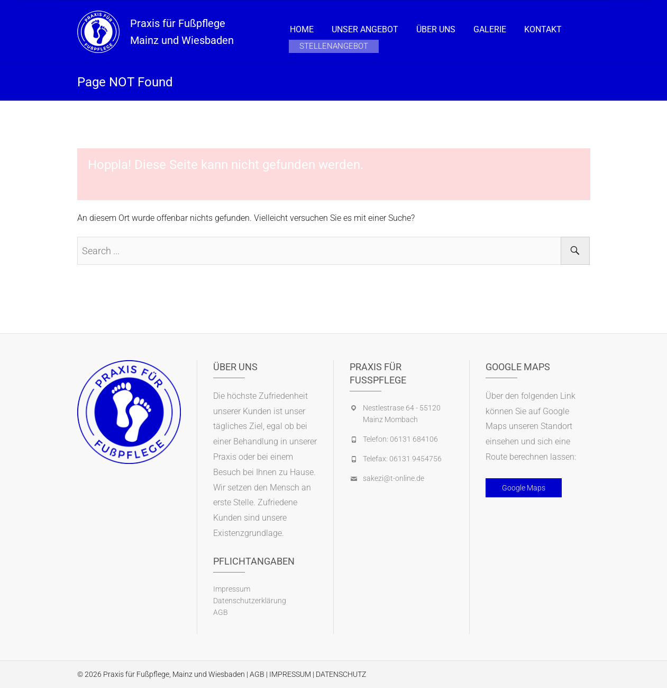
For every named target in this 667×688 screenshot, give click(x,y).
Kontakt (543, 29)
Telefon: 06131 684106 (400, 439)
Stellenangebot (333, 46)
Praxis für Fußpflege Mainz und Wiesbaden (182, 32)
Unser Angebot (365, 29)
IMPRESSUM (290, 674)
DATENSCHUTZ (341, 674)
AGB (220, 612)
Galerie (489, 29)
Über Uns (435, 29)
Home (302, 29)
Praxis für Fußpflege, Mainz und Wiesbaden (174, 674)
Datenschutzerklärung (249, 600)
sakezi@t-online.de (393, 478)
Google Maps (523, 488)
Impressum (231, 589)
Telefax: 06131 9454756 (402, 458)
